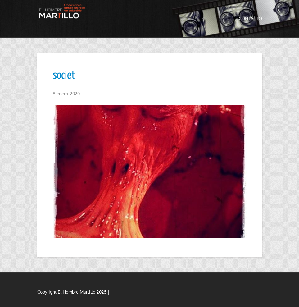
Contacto (250, 18)
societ (64, 75)
